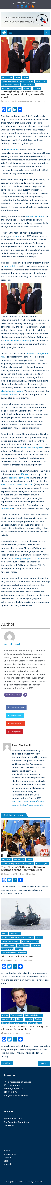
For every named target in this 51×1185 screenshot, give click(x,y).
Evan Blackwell (28, 85)
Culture (5, 1015)
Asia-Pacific (7, 78)
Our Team (9, 1125)
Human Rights (42, 863)
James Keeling (8, 1019)
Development (41, 81)
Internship (8, 1164)
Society (38, 1019)
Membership (10, 1154)
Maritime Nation (8, 945)
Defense (39, 937)
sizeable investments (35, 216)
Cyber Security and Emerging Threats (17, 81)
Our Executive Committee (16, 1122)
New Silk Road (11, 149)
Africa (4, 933)
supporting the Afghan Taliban (25, 558)
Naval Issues (23, 945)
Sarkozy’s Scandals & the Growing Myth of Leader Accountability (25, 1028)
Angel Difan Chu (28, 874)
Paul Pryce (36, 945)
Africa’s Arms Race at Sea (17, 956)
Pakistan (27, 88)
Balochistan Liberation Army (18, 340)
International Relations (11, 88)
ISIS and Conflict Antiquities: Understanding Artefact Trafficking (9, 1063)
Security (36, 88)
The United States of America (14, 953)
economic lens (11, 266)
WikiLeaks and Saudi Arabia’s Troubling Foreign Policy (45, 1063)
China (17, 78)
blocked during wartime (12, 391)
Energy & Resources (30, 941)
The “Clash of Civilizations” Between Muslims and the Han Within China (23, 868)
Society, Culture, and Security (14, 1023)
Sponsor (7, 1161)
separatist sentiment (19, 477)
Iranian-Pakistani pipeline (31, 447)
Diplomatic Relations (10, 85)
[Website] (25, 695)
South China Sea (9, 394)
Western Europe (35, 1023)
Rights (20, 1019)
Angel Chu (6, 860)
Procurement (7, 949)
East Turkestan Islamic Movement (17, 484)
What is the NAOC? (13, 1118)
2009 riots (25, 474)
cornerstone (7, 508)
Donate (7, 1157)
